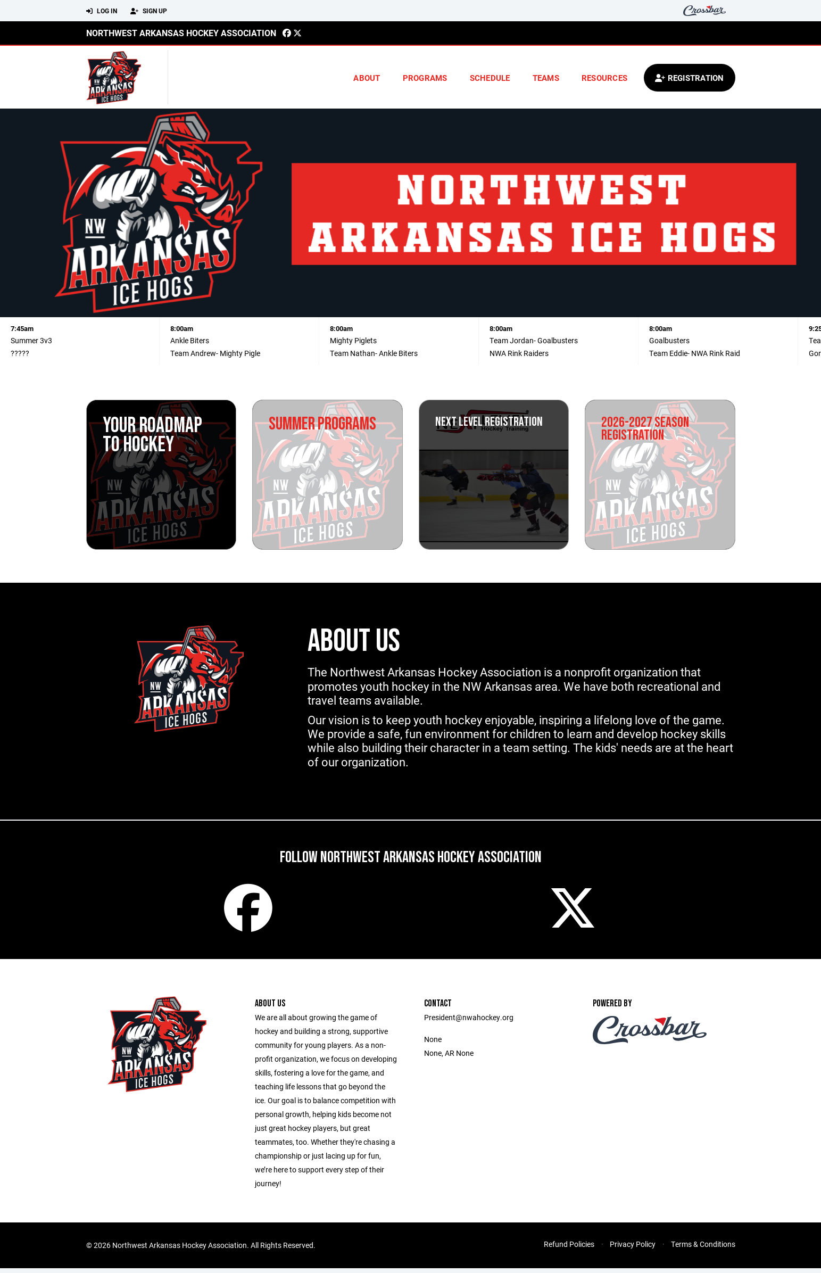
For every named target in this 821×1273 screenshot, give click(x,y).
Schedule (490, 77)
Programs (425, 77)
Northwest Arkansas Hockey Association (181, 32)
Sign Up (148, 11)
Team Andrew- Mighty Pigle (215, 353)
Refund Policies (569, 1249)
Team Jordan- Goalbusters (534, 340)
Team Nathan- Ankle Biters (374, 353)
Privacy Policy (633, 1249)
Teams (546, 77)
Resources (604, 77)
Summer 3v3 (31, 340)
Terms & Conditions (703, 1249)
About (366, 77)
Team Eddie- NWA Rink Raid (694, 353)
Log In (101, 11)
